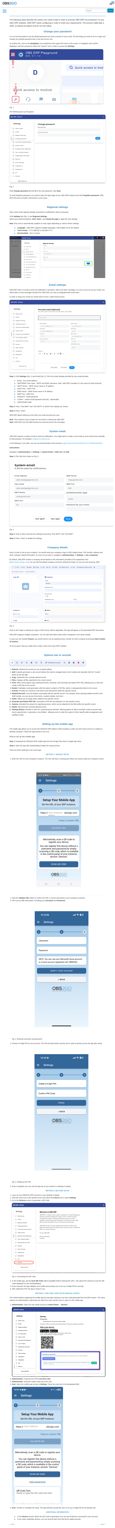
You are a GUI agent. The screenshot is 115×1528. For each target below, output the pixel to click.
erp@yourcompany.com (41, 439)
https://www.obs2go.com (19, 562)
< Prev (11, 1524)
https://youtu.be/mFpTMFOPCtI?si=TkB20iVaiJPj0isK (82, 443)
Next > (103, 1524)
